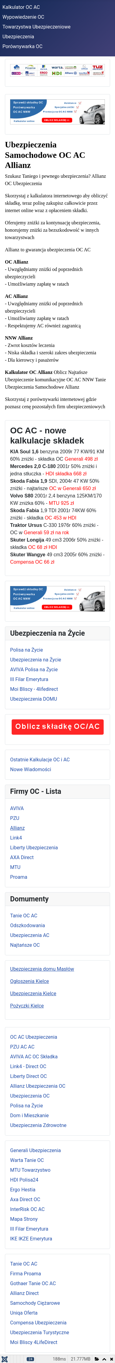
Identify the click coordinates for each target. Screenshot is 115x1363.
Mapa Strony (24, 1219)
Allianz (17, 828)
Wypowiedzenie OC (23, 17)
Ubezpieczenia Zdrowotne (38, 1125)
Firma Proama (25, 1274)
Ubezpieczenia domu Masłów (42, 969)
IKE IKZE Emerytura (31, 1239)
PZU (14, 818)
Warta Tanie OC (27, 1160)
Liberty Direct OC (28, 1076)
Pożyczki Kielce (27, 1006)
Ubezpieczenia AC (29, 935)
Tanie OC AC (23, 916)
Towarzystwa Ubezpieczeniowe (36, 27)
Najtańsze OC (25, 945)
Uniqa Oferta (23, 1313)
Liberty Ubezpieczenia (34, 848)
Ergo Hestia (22, 1190)
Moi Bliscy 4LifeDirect (33, 1342)
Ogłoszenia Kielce (29, 981)
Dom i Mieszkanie (29, 1115)
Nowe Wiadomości (30, 769)
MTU (15, 867)
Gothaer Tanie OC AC (33, 1283)
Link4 (16, 838)
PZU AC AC (22, 1047)
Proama (18, 877)
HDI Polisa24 (24, 1180)
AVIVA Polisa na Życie (34, 669)
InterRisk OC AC (27, 1209)
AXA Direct (22, 857)
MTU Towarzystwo (30, 1170)
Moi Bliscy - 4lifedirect (34, 689)
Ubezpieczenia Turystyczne (39, 1332)
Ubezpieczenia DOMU (33, 699)
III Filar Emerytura (29, 679)
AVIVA (17, 808)
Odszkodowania (27, 925)
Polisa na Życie (26, 650)
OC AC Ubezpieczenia (33, 1037)
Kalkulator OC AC (21, 7)
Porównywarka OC (22, 46)
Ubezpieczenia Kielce (33, 993)
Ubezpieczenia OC (30, 1096)
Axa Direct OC (25, 1199)
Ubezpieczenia (18, 37)
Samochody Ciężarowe (35, 1303)
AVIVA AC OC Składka (34, 1057)
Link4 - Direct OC (28, 1066)
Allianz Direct (24, 1293)
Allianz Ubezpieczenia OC (37, 1086)
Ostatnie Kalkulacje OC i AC (40, 760)
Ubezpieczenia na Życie (35, 660)
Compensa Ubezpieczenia (38, 1323)
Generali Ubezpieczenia (35, 1150)
